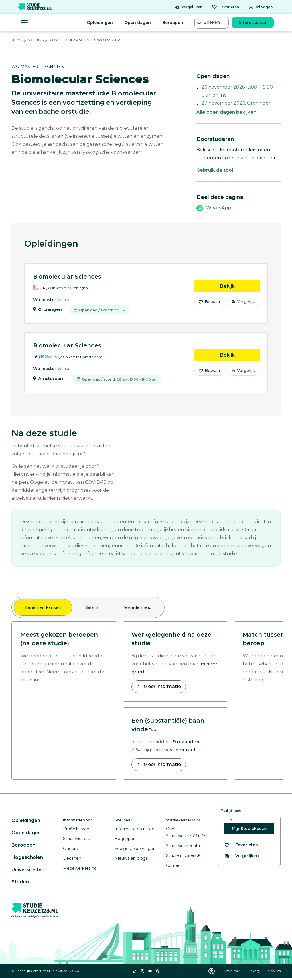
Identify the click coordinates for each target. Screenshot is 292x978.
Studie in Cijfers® (183, 855)
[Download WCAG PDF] (211, 971)
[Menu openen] (24, 23)
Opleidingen (100, 22)
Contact (174, 865)
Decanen (72, 858)
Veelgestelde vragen (135, 848)
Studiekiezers (76, 838)
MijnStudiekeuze (249, 828)
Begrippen (125, 838)
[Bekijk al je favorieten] (241, 845)
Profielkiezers (76, 828)
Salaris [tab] (92, 607)
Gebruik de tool (214, 170)
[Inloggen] (260, 7)
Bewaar (209, 302)
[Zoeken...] (212, 22)
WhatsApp (218, 208)
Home (17, 40)
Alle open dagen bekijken (226, 112)
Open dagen (137, 22)
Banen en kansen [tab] (43, 607)
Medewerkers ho (80, 868)
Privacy (254, 971)
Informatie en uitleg (135, 828)
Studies (36, 40)
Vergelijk (243, 302)
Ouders (70, 848)
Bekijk (240, 286)
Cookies (274, 971)
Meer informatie (161, 686)
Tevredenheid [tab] (137, 607)
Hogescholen (27, 857)
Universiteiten (27, 869)
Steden (20, 882)
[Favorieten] (225, 7)
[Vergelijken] (188, 7)
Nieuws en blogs (131, 858)
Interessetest (253, 22)
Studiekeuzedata (183, 845)
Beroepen (172, 22)
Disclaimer (232, 971)
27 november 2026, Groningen (237, 103)
